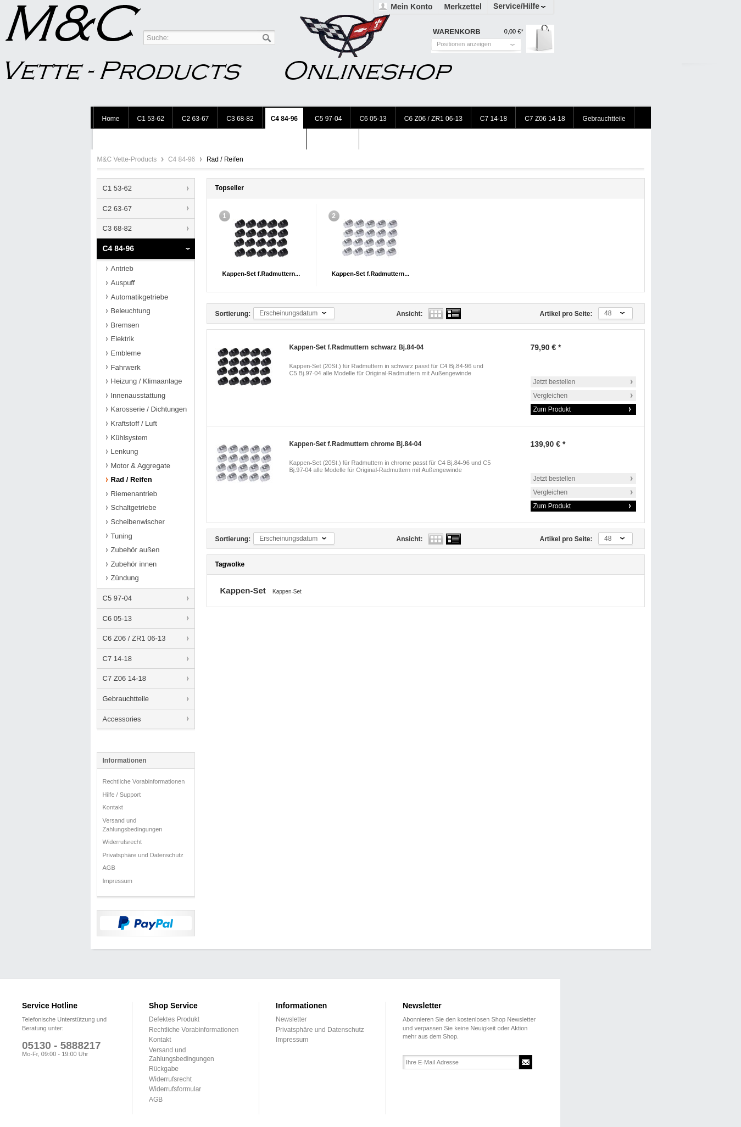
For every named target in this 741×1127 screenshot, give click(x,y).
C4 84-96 (182, 159)
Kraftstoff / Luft (134, 423)
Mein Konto (411, 6)
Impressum (117, 881)
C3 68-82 (117, 228)
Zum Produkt (552, 409)
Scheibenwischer (138, 522)
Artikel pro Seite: (566, 314)
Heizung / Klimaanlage (146, 381)
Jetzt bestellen (554, 382)
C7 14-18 (117, 658)
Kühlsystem (129, 438)
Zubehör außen (135, 550)
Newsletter (291, 1019)
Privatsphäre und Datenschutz (143, 855)
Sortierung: (233, 314)
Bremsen (125, 325)
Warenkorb (540, 39)
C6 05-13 (117, 618)
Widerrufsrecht (122, 842)
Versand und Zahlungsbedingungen (133, 824)
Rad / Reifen (131, 479)
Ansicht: (410, 314)
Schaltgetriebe (134, 507)
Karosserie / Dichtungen (149, 409)
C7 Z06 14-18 (125, 678)
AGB (109, 867)
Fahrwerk (126, 367)
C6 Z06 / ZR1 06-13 (134, 638)
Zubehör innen (134, 564)
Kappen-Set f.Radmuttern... (261, 273)
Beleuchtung (131, 311)
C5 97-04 (117, 598)
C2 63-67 (117, 208)
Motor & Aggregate (140, 466)
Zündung (125, 578)
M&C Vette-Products (128, 159)
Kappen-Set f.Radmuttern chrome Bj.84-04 (355, 444)
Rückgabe (164, 1069)
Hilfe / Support (122, 794)
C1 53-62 (117, 188)
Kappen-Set (244, 590)
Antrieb (122, 268)
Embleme (126, 353)
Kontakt (113, 807)
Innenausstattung (138, 395)
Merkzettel (462, 6)
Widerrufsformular (175, 1089)
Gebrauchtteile (126, 699)
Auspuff (123, 283)
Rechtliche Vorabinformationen (144, 781)
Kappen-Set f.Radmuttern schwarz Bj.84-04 (356, 347)
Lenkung (124, 451)
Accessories (122, 719)
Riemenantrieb (134, 494)
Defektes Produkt (174, 1019)
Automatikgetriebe (140, 297)
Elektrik (123, 339)
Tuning (121, 536)
